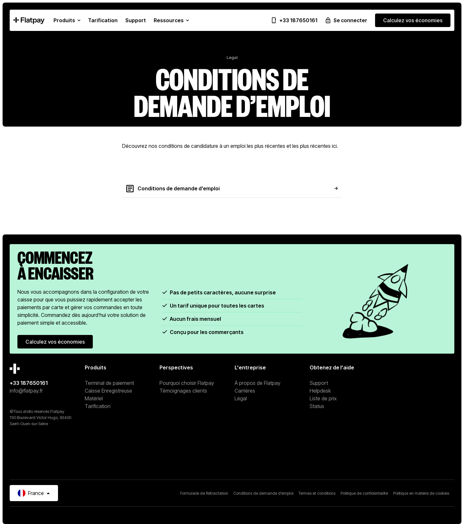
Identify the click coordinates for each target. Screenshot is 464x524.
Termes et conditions (316, 493)
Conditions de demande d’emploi (263, 493)
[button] (67, 20)
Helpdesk (320, 390)
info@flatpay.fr (26, 390)
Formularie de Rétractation (204, 493)
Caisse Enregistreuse (108, 390)
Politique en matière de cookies (421, 493)
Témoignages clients (183, 390)
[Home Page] (29, 20)
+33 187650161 (29, 383)
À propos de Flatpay (257, 383)
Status (317, 406)
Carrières (245, 390)
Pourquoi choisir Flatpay (187, 383)
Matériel (94, 398)
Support (319, 383)
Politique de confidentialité (364, 493)
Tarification (98, 406)
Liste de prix (323, 398)
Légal (241, 398)
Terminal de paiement (109, 383)
